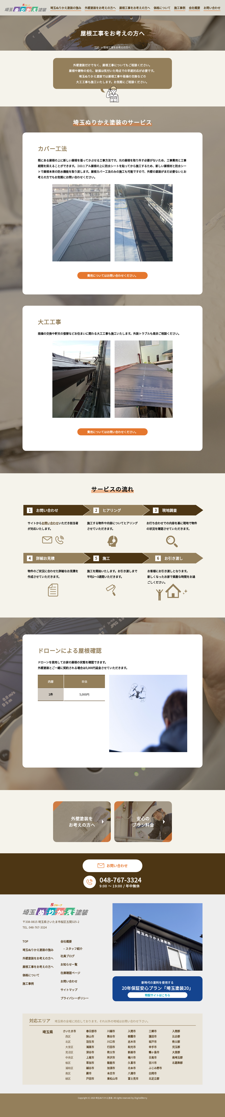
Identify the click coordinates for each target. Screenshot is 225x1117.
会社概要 (194, 8)
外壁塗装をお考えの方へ (100, 8)
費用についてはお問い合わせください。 (112, 275)
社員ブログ (67, 956)
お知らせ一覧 (68, 964)
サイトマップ (68, 990)
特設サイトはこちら (157, 995)
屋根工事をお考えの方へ (134, 8)
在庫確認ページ (70, 973)
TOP (96, 47)
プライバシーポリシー (74, 998)
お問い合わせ (212, 8)
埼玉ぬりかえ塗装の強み (65, 8)
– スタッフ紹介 (72, 948)
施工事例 (179, 8)
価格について (162, 8)
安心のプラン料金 (143, 821)
